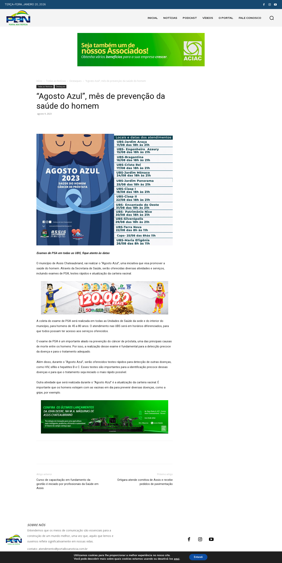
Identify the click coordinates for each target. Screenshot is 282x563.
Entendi (198, 557)
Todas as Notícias (56, 81)
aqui (175, 558)
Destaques (75, 81)
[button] (271, 18)
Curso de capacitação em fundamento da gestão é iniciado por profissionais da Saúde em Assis (67, 484)
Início (39, 81)
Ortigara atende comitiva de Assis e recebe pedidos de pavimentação (145, 482)
